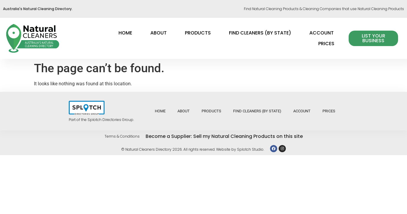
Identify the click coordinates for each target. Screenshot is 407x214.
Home (125, 32)
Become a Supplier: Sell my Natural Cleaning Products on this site (224, 136)
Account (321, 32)
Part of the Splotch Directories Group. (101, 119)
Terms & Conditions (122, 136)
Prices (326, 43)
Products (198, 32)
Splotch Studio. (250, 149)
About (158, 32)
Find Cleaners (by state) (260, 32)
